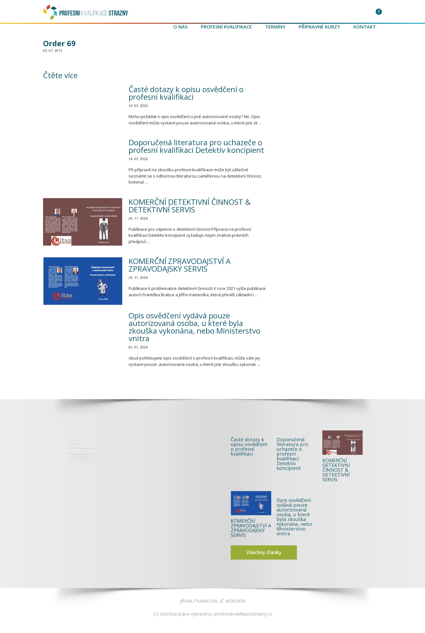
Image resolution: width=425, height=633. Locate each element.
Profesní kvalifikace (226, 26)
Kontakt (364, 26)
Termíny (275, 26)
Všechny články (278, 529)
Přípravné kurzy (319, 26)
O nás (180, 26)
